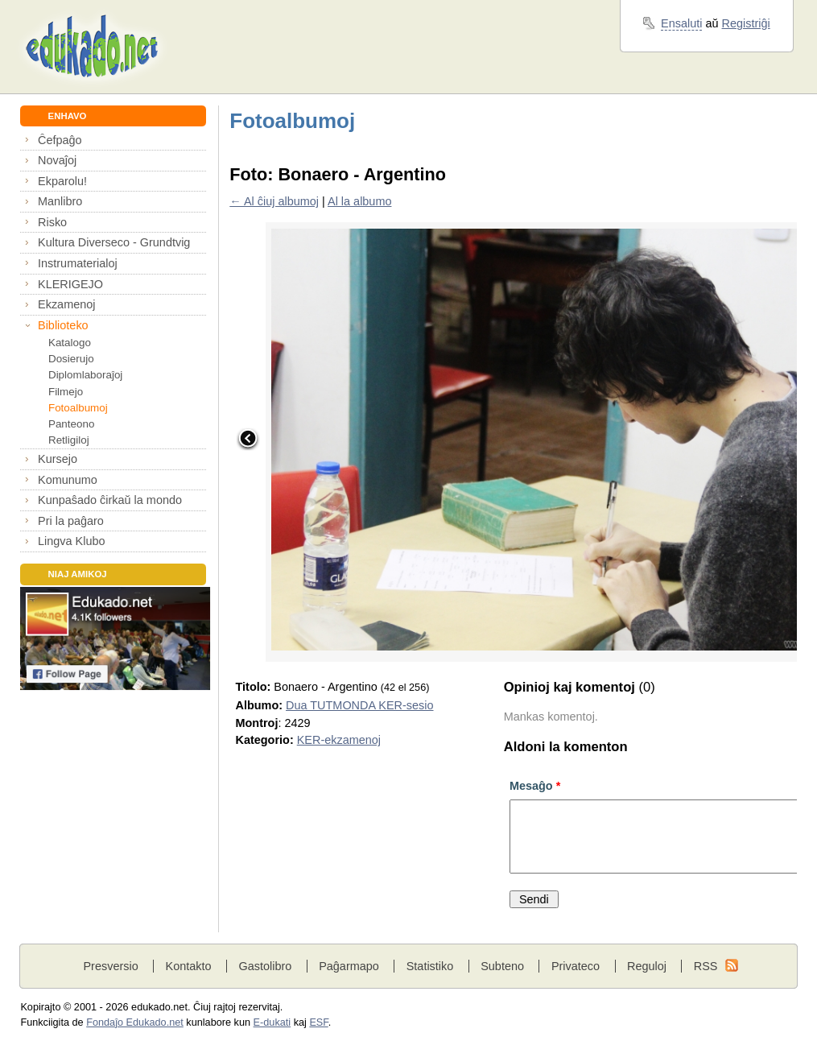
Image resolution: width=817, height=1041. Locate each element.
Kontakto (189, 966)
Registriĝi (746, 23)
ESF (318, 1022)
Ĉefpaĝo (60, 140)
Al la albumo (359, 201)
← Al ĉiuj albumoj (274, 201)
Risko (52, 222)
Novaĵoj (57, 160)
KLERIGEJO (70, 284)
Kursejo (57, 458)
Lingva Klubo (71, 541)
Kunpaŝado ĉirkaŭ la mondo (110, 500)
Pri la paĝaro (71, 520)
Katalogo (69, 343)
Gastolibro (264, 966)
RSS (706, 966)
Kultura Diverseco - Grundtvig (114, 242)
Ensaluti (681, 23)
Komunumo (67, 479)
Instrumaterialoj (78, 263)
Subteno (502, 966)
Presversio (110, 966)
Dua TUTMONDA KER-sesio (359, 705)
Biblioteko (63, 325)
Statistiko (430, 966)
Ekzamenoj (66, 304)
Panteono (71, 424)
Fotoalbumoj (78, 408)
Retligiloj (68, 440)
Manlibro (60, 201)
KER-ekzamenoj (339, 739)
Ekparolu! (62, 181)
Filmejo (65, 392)
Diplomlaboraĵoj (85, 375)
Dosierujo (71, 359)
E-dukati (272, 1022)
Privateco (575, 966)
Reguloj (646, 966)
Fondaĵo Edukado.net (135, 1022)
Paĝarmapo (349, 966)
